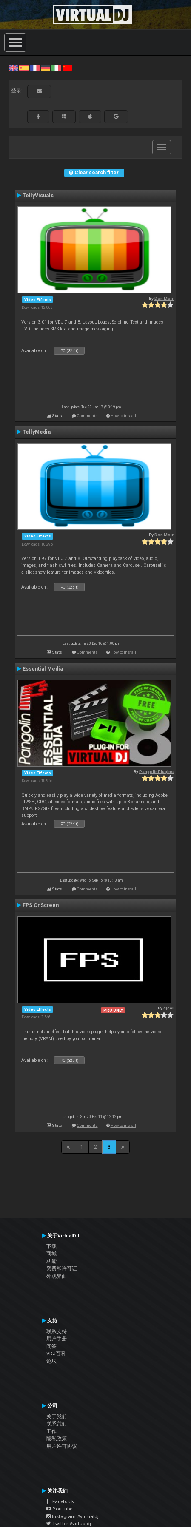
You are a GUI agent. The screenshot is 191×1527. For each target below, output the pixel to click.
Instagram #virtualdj (72, 1516)
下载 (51, 1246)
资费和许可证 (61, 1268)
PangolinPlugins (156, 771)
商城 (51, 1254)
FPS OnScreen (41, 905)
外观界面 (56, 1276)
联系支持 (56, 1331)
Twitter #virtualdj (68, 1524)
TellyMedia (37, 432)
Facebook (60, 1501)
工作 (51, 1431)
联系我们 (56, 1424)
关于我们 (56, 1416)
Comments (87, 415)
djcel (168, 1008)
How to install (123, 415)
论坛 (51, 1361)
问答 (51, 1346)
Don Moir (164, 298)
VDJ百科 (56, 1353)
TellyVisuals (38, 196)
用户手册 (56, 1339)
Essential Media (43, 669)
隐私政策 (56, 1439)
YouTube (59, 1509)
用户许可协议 (61, 1446)
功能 (51, 1261)
